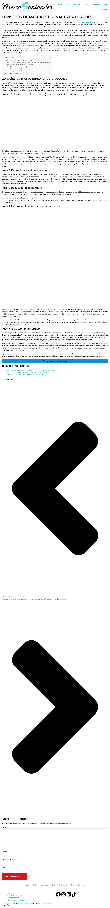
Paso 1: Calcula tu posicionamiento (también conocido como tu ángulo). (28, 62)
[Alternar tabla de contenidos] (48, 57)
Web (3, 867)
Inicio (60, 5)
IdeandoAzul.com (20, 905)
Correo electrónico (9, 859)
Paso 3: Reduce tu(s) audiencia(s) (17, 67)
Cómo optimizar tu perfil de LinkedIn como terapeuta (24, 374)
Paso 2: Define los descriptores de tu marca (20, 64)
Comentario (6, 827)
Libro (86, 5)
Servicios (77, 5)
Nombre (5, 851)
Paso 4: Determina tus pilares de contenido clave (21, 69)
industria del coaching (83, 22)
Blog (105, 5)
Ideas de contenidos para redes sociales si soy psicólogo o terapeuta (30, 370)
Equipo (68, 5)
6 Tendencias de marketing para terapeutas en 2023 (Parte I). (27, 372)
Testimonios (96, 5)
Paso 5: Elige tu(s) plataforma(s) (16, 71)
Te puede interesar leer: (14, 73)
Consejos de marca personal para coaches (18, 60)
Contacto (104, 9)
